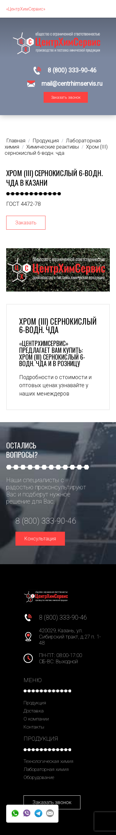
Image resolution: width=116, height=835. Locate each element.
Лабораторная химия (46, 769)
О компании (36, 719)
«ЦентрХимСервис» (25, 8)
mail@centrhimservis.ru (71, 83)
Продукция (35, 703)
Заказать (26, 223)
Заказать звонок (66, 97)
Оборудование (39, 777)
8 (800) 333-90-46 (72, 70)
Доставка (34, 711)
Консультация (40, 539)
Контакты (34, 727)
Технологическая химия (48, 761)
